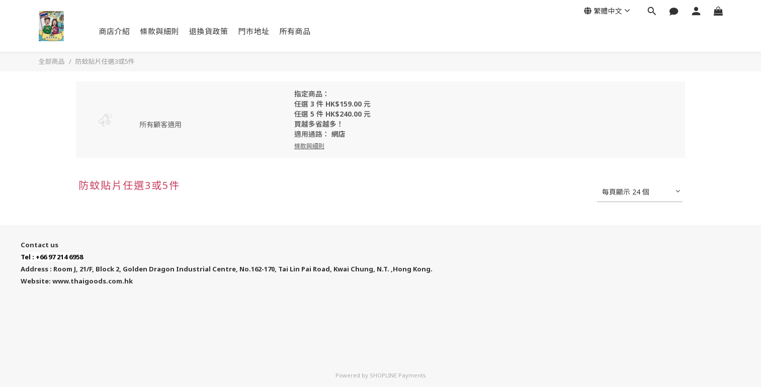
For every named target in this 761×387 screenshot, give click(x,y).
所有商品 (295, 31)
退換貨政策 (208, 31)
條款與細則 (160, 31)
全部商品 (52, 61)
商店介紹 (114, 31)
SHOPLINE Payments (398, 375)
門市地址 (254, 31)
